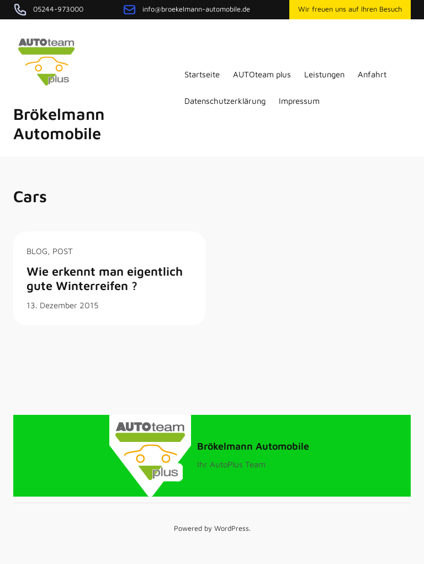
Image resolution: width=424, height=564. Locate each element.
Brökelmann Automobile (58, 123)
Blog (36, 251)
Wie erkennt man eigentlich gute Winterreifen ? (104, 278)
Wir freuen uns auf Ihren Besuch (350, 9)
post (62, 251)
